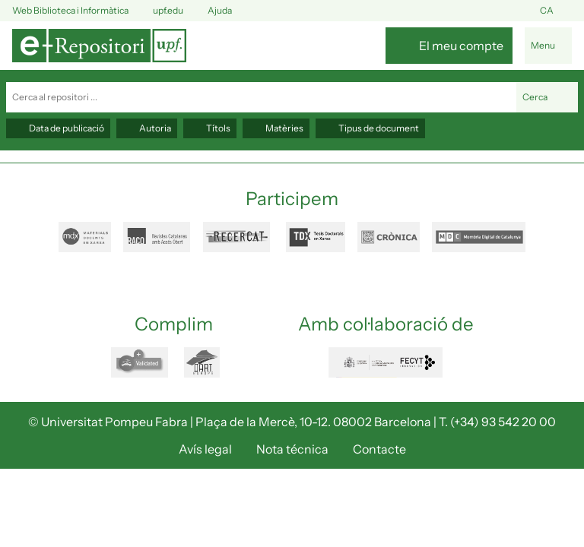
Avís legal (205, 449)
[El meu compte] (449, 45)
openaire (141, 362)
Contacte (379, 449)
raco (157, 237)
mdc (478, 237)
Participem (292, 199)
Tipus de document (370, 128)
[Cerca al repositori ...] (261, 97)
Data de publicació (58, 128)
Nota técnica (292, 449)
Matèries (276, 128)
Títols (209, 128)
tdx (315, 237)
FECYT (385, 362)
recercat (238, 237)
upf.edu (159, 11)
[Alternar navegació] (548, 45)
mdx (85, 237)
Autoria (146, 128)
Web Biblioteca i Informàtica (70, 10)
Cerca (547, 97)
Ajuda (210, 11)
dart (210, 362)
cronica (388, 237)
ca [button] (556, 11)
